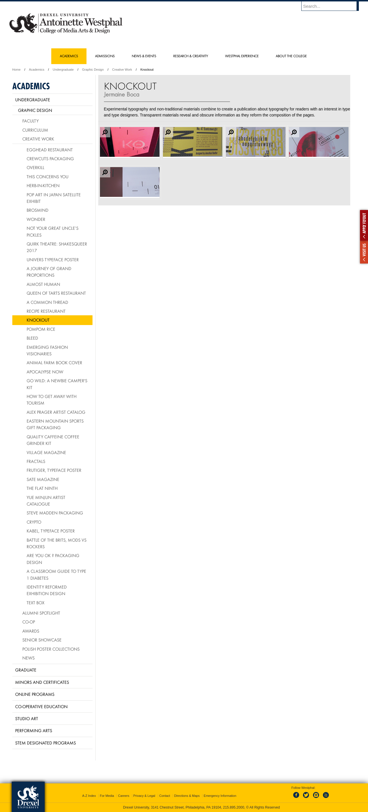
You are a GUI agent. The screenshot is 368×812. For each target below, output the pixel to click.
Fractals (36, 461)
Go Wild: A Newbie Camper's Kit (57, 384)
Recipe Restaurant (46, 311)
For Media (107, 795)
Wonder (36, 219)
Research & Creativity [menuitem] (190, 56)
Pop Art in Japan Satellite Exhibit (54, 198)
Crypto (34, 522)
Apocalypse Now (45, 372)
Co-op (28, 622)
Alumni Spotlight (41, 613)
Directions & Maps (187, 795)
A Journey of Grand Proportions (49, 272)
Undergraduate (63, 69)
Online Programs (34, 694)
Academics (36, 69)
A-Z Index (89, 795)
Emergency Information (220, 795)
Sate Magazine (43, 479)
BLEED (32, 338)
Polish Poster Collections (51, 649)
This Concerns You (47, 176)
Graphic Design (93, 69)
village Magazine (46, 452)
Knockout (38, 320)
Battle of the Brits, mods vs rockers (56, 543)
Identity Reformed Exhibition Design (47, 590)
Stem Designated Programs (45, 743)
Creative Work (122, 69)
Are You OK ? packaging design (53, 558)
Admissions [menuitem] (105, 56)
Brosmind (37, 210)
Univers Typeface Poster (53, 259)
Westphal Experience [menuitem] (242, 56)
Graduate (25, 670)
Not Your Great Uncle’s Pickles (52, 231)
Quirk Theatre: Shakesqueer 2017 (57, 247)
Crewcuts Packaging (50, 158)
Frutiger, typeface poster (54, 470)
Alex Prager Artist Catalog (56, 412)
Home (16, 69)
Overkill (35, 167)
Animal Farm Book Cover (54, 362)
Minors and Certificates (42, 682)
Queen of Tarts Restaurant (56, 293)
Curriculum (35, 130)
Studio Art (26, 718)
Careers (123, 795)
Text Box (35, 602)
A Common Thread (47, 302)
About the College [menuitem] (291, 56)
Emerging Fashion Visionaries (47, 350)
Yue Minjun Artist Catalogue (46, 500)
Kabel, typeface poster (51, 531)
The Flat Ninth (42, 488)
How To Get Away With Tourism (51, 399)
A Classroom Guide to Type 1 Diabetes (56, 574)
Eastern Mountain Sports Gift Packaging (55, 424)
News (28, 658)
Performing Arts (33, 730)
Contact (164, 795)
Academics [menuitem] (69, 56)
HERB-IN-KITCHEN (43, 185)
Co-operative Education (41, 706)
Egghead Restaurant (50, 150)
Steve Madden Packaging (55, 513)
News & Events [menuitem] (144, 56)
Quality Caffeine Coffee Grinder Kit (53, 440)
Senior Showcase (42, 640)
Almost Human (43, 284)
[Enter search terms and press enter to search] (333, 6)
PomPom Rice (41, 329)
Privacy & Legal (144, 795)
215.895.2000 (233, 807)
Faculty (30, 121)
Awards (30, 631)
